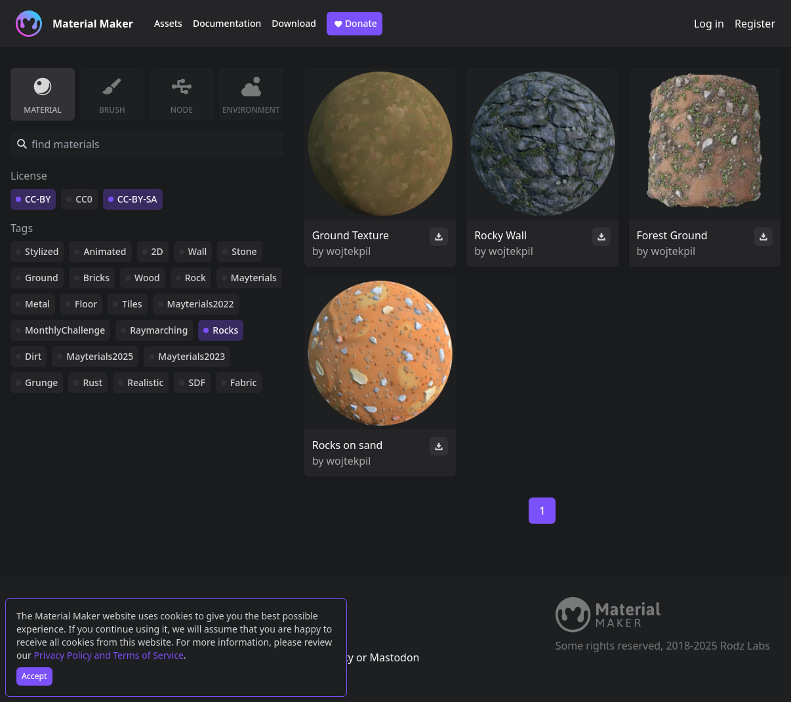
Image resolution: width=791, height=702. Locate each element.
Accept (34, 676)
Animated (104, 251)
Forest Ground (672, 235)
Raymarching (159, 330)
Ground (41, 277)
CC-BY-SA (137, 199)
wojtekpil (349, 251)
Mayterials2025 (99, 356)
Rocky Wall (500, 235)
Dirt (33, 356)
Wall (197, 251)
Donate (354, 23)
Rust (92, 382)
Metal (37, 304)
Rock (195, 277)
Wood (147, 277)
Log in (709, 23)
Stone (244, 251)
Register (755, 23)
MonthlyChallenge (65, 330)
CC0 (83, 199)
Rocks (225, 330)
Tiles (132, 304)
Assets (168, 23)
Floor (86, 304)
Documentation (227, 23)
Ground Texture (350, 235)
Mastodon (394, 657)
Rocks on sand (347, 445)
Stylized (41, 251)
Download (294, 23)
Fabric (243, 382)
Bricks (96, 277)
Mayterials (254, 277)
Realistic (145, 382)
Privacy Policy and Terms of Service (109, 655)
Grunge (41, 382)
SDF (196, 382)
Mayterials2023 (191, 356)
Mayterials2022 (200, 304)
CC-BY (38, 199)
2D (157, 251)
